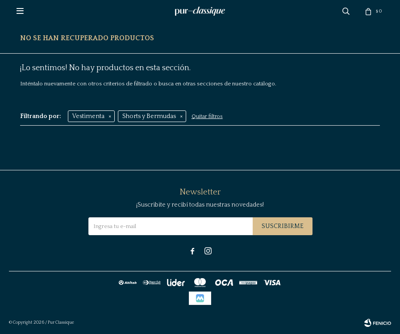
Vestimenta (88, 116)
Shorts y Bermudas (149, 116)
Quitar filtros (207, 116)
